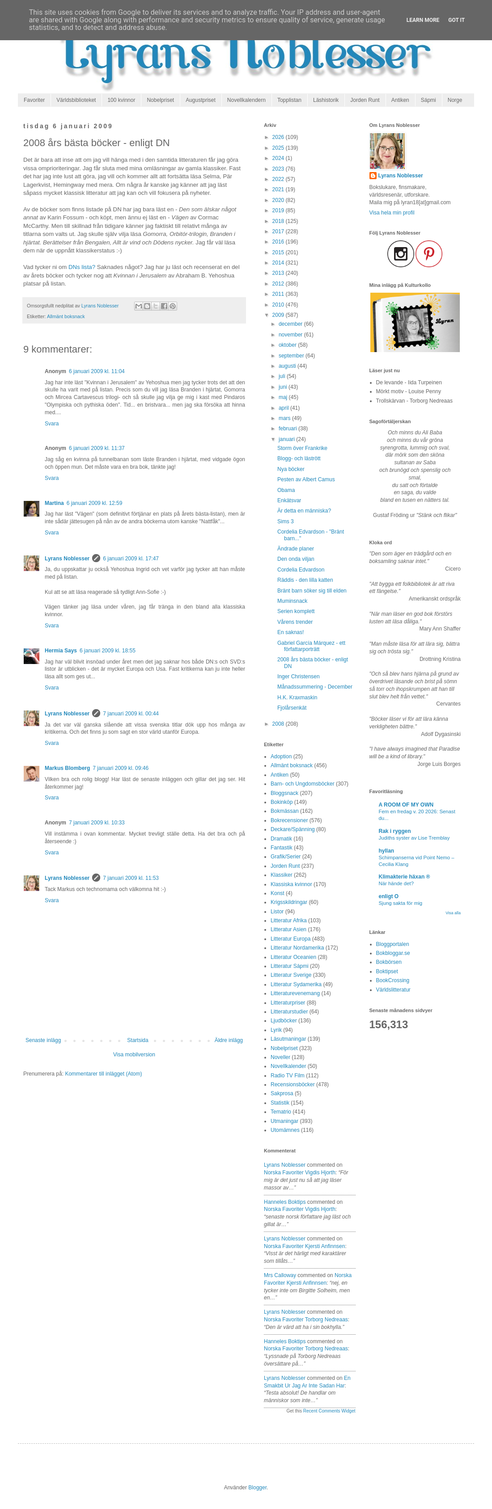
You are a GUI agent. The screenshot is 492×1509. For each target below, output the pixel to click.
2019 (279, 210)
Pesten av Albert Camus (306, 479)
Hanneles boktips (284, 1202)
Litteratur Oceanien (293, 957)
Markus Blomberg (67, 768)
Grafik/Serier (286, 856)
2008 (279, 724)
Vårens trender (295, 622)
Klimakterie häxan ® (404, 877)
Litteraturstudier (289, 1012)
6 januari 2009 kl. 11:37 (97, 448)
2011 (279, 294)
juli (283, 376)
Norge (455, 100)
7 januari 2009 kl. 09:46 (120, 768)
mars (285, 418)
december (291, 324)
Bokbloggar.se (393, 953)
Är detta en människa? (304, 511)
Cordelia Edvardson (300, 570)
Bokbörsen (389, 962)
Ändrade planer (295, 549)
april (284, 408)
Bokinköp (282, 802)
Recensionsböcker (293, 1084)
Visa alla (453, 913)
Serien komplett (295, 611)
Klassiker (282, 875)
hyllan (386, 851)
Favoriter (34, 100)
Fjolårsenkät (291, 708)
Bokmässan (285, 811)
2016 (279, 242)
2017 (279, 231)
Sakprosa (282, 1093)
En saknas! (290, 632)
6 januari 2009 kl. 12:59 (95, 503)
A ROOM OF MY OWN (406, 805)
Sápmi (428, 100)
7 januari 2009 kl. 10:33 (97, 823)
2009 (279, 315)
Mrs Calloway (280, 1275)
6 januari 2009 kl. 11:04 (97, 371)
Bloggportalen (392, 944)
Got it (456, 20)
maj (284, 397)
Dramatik (281, 839)
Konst (277, 893)
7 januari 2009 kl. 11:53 (131, 878)
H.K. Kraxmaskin (297, 697)
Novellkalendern (246, 100)
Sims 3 (285, 521)
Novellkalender (288, 1066)
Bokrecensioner (289, 820)
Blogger (257, 1487)
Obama (286, 490)
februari (288, 428)
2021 (279, 189)
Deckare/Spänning (293, 829)
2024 (279, 158)
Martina (54, 503)
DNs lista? (81, 267)
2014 (279, 263)
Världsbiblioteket (76, 100)
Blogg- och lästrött (299, 458)
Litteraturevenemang (295, 993)
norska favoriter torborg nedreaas (306, 1319)
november (291, 335)
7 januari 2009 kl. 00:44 (131, 713)
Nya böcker (291, 469)
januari (287, 439)
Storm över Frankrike (302, 448)
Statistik (280, 1103)
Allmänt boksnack (66, 316)
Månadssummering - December (314, 687)
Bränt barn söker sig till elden (312, 591)
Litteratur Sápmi (290, 966)
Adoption (281, 756)
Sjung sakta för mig (401, 903)
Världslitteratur (393, 990)
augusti (288, 366)
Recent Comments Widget (329, 1410)
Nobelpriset (160, 100)
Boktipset (387, 971)
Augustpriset (201, 100)
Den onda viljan (295, 559)
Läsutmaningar (288, 1039)
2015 (279, 252)
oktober (288, 345)
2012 (279, 284)
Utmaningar (284, 1121)
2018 (279, 221)
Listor (277, 911)
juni (283, 387)
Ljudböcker (284, 1020)
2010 (279, 305)
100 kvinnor (121, 100)
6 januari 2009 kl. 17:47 (131, 558)
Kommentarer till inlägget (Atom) (103, 1074)
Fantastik (282, 848)
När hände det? (396, 883)
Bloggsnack (284, 793)
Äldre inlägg (229, 1040)
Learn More (423, 20)
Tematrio (281, 1112)
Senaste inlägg (43, 1040)
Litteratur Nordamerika (297, 948)
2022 (279, 179)
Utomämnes (285, 1130)
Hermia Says (61, 650)
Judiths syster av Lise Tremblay (414, 838)
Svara (52, 423)
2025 (279, 148)
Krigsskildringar (289, 902)
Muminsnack (292, 601)
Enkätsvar (289, 500)
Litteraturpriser (288, 1003)
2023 (279, 169)
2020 (279, 200)
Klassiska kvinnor (291, 884)
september (292, 356)
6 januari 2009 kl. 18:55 (108, 650)
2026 (279, 137)
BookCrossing (393, 980)
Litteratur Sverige (291, 975)
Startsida (137, 1040)
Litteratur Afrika (289, 920)
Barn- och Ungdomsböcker (303, 784)
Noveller (280, 1057)
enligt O (389, 896)
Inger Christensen (298, 676)
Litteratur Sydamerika (296, 984)
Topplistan (289, 100)
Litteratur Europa (290, 939)
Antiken (400, 100)
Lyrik (276, 1030)
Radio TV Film (288, 1075)
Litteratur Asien (288, 929)
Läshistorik (326, 100)
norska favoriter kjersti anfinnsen (304, 1246)
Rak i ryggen (395, 831)
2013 (279, 273)
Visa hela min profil (392, 213)
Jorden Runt (364, 100)
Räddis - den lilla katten (305, 580)
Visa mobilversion (134, 1054)
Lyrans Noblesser (67, 558)
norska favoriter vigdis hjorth (299, 1172)
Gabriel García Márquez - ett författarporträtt (311, 646)
